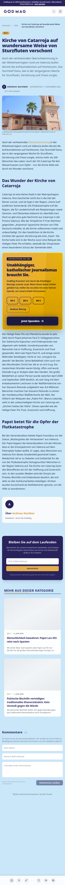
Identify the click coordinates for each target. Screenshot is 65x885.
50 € (38, 300)
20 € (25, 300)
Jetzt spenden (40, 4)
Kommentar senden (49, 782)
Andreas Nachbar (23, 513)
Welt (16, 25)
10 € (12, 300)
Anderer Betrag (18, 309)
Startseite (6, 25)
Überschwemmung (39, 142)
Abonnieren (32, 568)
